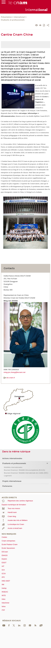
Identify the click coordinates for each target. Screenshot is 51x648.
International (19, 17)
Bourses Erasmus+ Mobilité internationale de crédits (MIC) (26, 473)
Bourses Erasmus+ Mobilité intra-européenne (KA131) (24, 470)
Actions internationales (12, 458)
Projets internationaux (11, 481)
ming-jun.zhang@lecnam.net (15, 372)
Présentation (6, 17)
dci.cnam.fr (9, 378)
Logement (8, 476)
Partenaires (7, 486)
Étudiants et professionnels (13, 20)
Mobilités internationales (13, 467)
